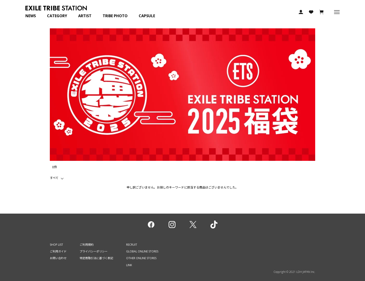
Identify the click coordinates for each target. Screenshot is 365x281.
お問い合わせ (58, 258)
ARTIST (84, 15)
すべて (54, 178)
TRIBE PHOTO (115, 15)
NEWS (30, 15)
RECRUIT (131, 245)
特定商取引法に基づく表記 (96, 258)
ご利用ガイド (58, 251)
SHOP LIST (56, 245)
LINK (129, 265)
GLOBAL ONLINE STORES (142, 251)
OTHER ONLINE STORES (141, 258)
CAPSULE (147, 15)
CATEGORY (57, 15)
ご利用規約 (87, 245)
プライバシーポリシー (94, 251)
